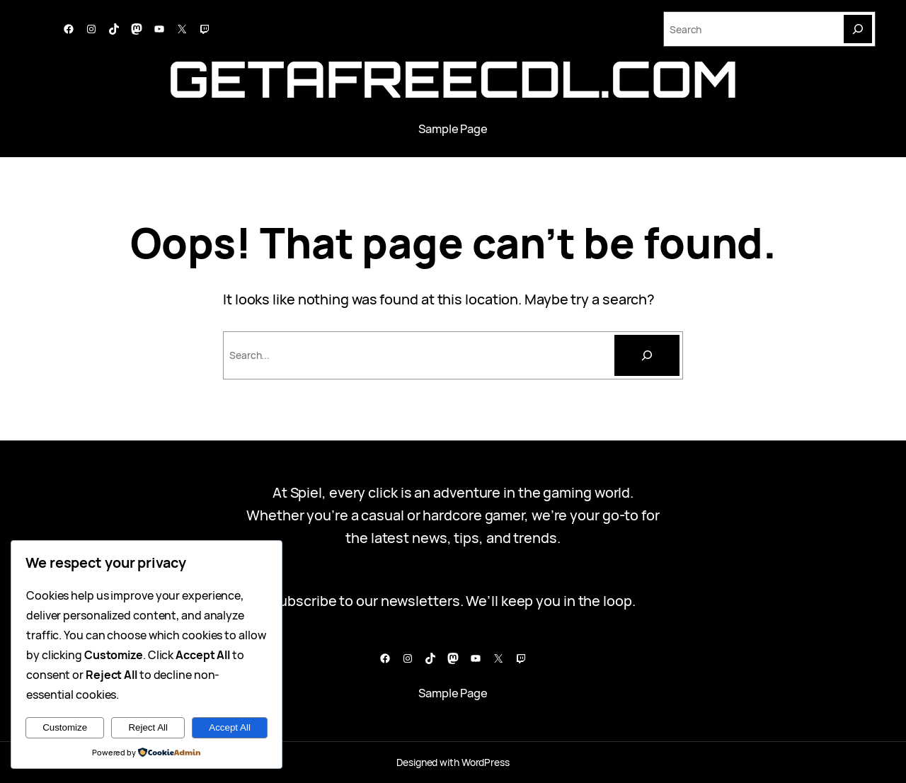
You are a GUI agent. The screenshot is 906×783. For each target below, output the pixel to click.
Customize (64, 727)
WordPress (485, 762)
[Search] (858, 29)
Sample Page (453, 128)
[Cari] (647, 355)
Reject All (148, 727)
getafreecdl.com (453, 78)
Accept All (230, 727)
